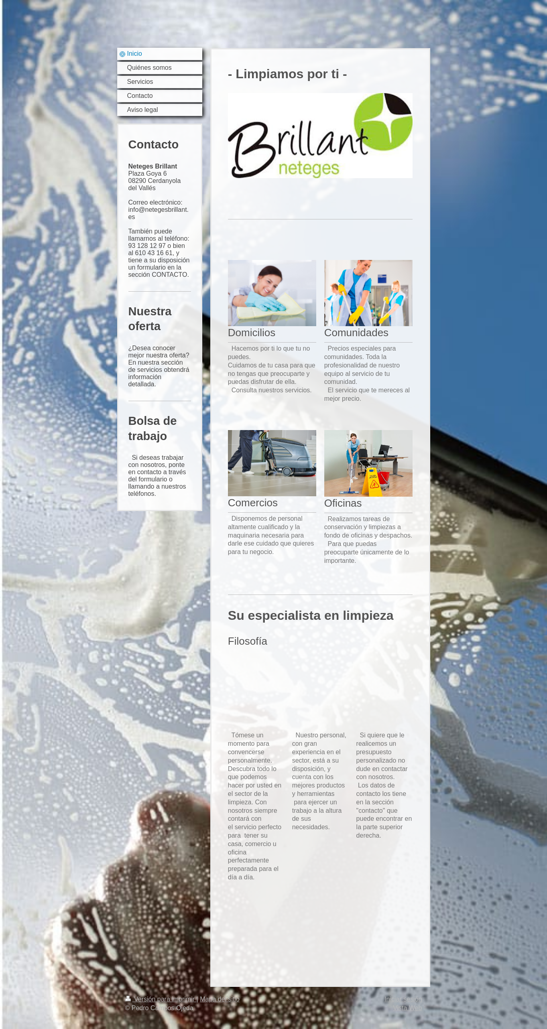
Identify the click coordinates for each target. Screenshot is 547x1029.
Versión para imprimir (161, 999)
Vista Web (407, 1008)
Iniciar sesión (403, 999)
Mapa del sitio (220, 999)
